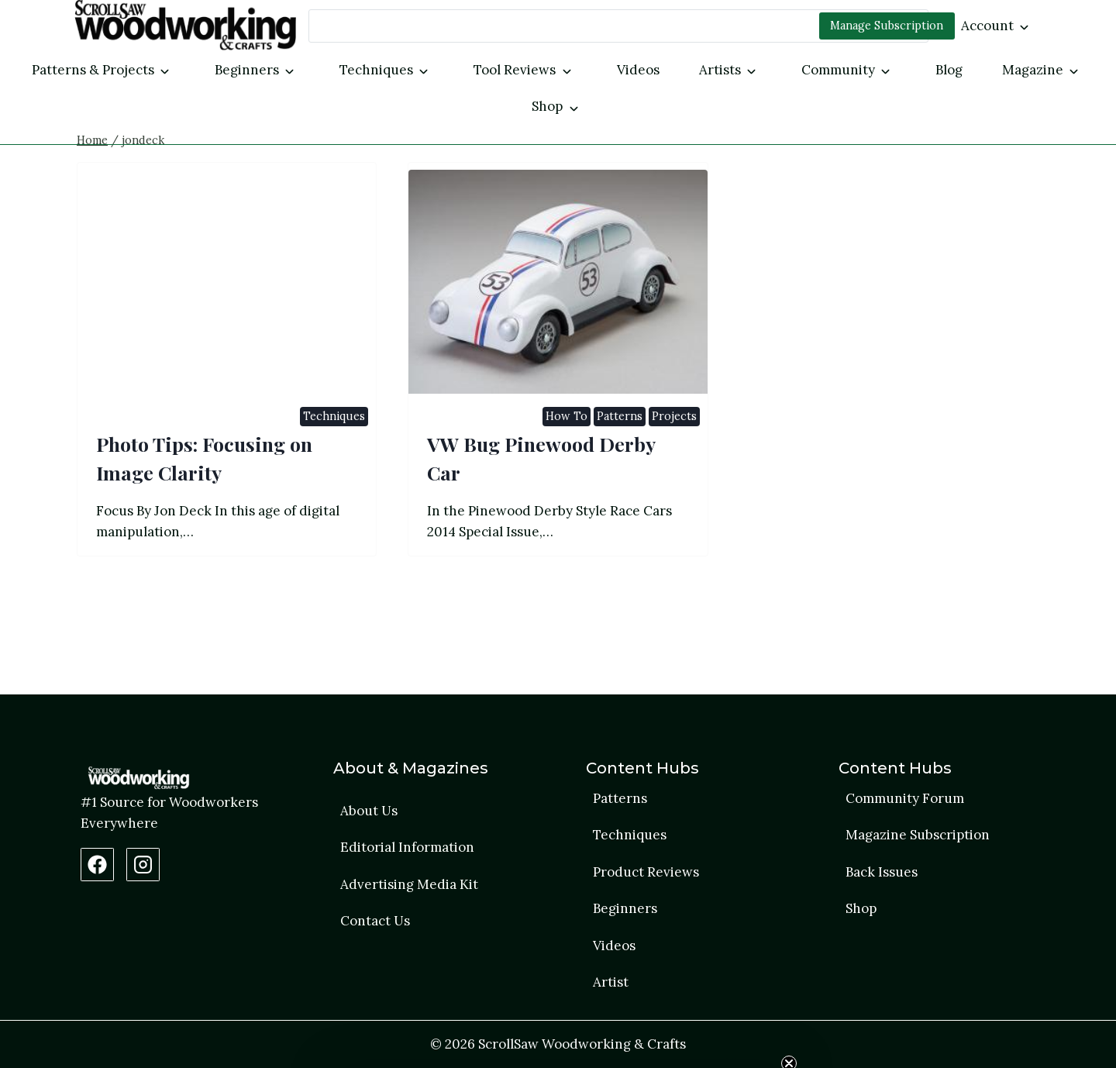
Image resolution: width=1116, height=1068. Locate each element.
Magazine (1032, 69)
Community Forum (905, 798)
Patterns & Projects (93, 69)
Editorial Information (407, 847)
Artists (720, 69)
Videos (638, 69)
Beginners (247, 69)
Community (838, 69)
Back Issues (882, 871)
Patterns (619, 491)
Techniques (376, 69)
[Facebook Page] (97, 864)
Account (987, 25)
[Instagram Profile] (143, 864)
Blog (949, 69)
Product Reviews (646, 871)
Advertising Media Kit (409, 884)
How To (566, 491)
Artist (611, 981)
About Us (369, 810)
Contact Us (375, 920)
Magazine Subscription (918, 834)
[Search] (618, 26)
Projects (674, 491)
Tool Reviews (515, 69)
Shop (547, 106)
